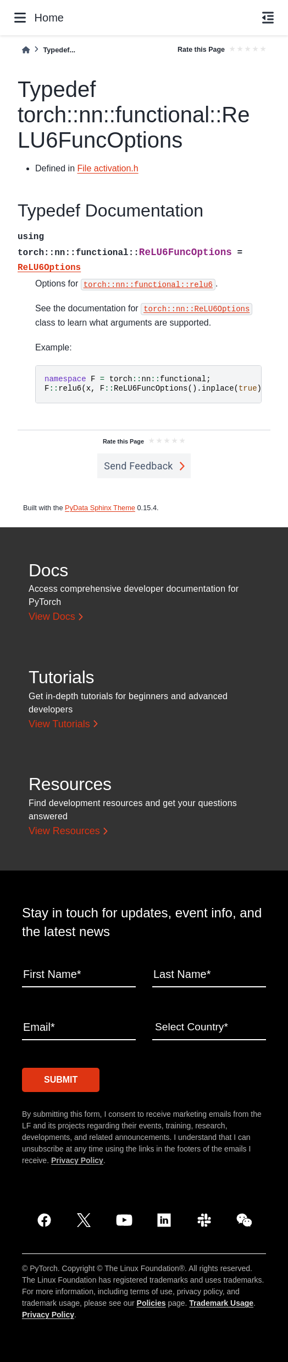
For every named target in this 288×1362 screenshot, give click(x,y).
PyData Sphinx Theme (100, 508)
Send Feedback (138, 466)
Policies (151, 1301)
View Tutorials (59, 723)
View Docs (52, 616)
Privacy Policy (77, 1158)
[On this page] (268, 17)
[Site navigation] (20, 17)
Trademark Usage (221, 1301)
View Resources (64, 830)
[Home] (26, 50)
